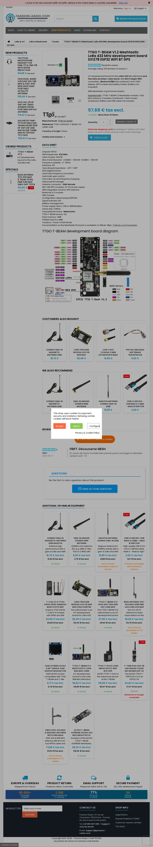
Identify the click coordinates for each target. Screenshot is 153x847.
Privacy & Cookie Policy (87, 432)
